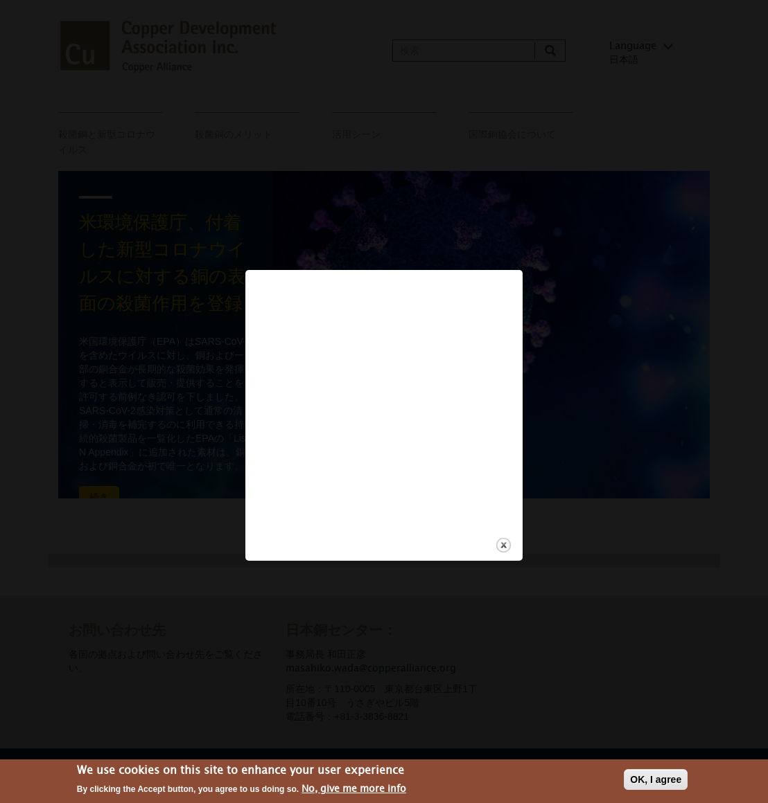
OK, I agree (655, 780)
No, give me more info (354, 789)
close (503, 535)
